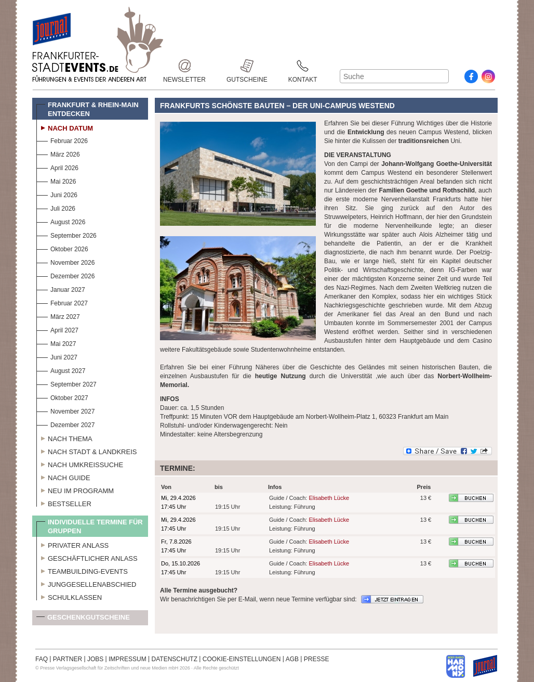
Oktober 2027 (62, 397)
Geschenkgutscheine (83, 619)
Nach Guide (63, 476)
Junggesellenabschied (86, 583)
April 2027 (57, 329)
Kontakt (302, 65)
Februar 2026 (62, 140)
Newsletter (184, 65)
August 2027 (60, 370)
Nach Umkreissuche (79, 463)
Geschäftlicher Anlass (87, 557)
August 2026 (60, 221)
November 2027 (65, 410)
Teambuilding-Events (82, 570)
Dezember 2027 (65, 424)
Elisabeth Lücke (329, 498)
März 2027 (58, 315)
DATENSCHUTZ (174, 659)
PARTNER (67, 659)
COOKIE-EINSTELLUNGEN (242, 659)
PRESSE (316, 659)
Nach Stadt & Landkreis (86, 450)
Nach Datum (64, 127)
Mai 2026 (56, 180)
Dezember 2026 (65, 275)
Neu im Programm (75, 489)
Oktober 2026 (62, 248)
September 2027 (66, 383)
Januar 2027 (60, 288)
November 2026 (65, 261)
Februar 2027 (62, 302)
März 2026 (58, 153)
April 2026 (57, 167)
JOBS (95, 659)
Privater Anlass (72, 544)
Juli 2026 (55, 207)
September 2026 (66, 234)
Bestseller (63, 502)
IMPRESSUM (127, 659)
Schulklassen (69, 596)
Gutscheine (247, 65)
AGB (292, 659)
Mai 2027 (56, 343)
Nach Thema (64, 437)
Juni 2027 (56, 356)
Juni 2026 (56, 194)
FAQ (41, 659)
